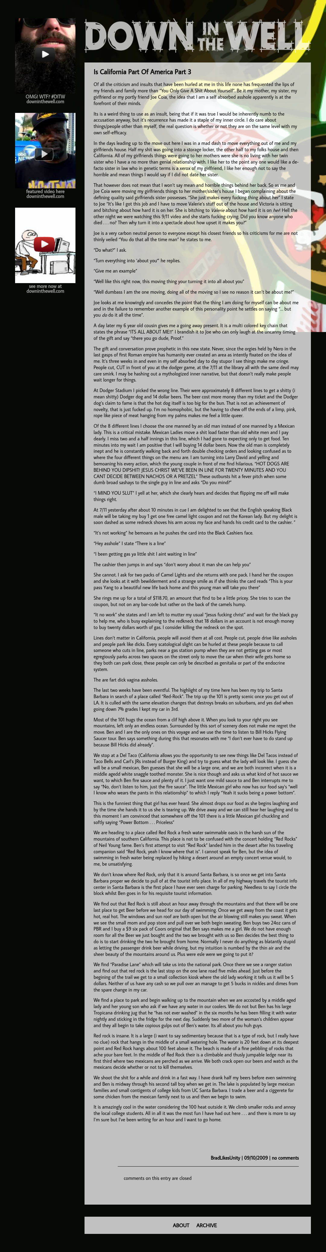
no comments (285, 1158)
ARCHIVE (207, 1225)
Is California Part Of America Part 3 (142, 71)
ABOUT (181, 1225)
